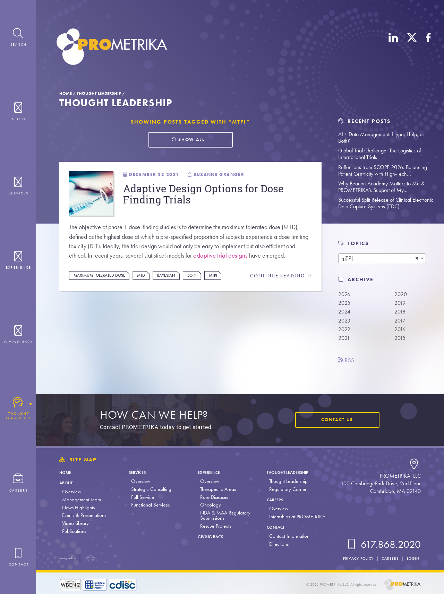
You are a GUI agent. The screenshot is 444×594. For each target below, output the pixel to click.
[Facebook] (428, 48)
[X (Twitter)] (412, 48)
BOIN (202, 292)
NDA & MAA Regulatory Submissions (223, 515)
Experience (210, 472)
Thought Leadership (99, 93)
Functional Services (149, 505)
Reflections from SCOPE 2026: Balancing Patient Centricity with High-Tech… (382, 170)
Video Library (75, 523)
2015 (400, 341)
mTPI (224, 292)
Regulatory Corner (285, 489)
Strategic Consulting (150, 489)
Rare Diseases (212, 497)
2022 (345, 331)
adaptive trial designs (274, 262)
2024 (345, 313)
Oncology (208, 505)
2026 (345, 294)
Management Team (81, 499)
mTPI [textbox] (347, 258)
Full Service (141, 497)
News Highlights (78, 507)
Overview (71, 491)
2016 (400, 331)
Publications (74, 531)
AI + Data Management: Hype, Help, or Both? (381, 137)
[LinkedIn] (393, 48)
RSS (347, 363)
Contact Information (287, 536)
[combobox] (382, 258)
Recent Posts (364, 121)
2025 (345, 304)
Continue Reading (280, 292)
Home (65, 93)
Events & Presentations (84, 515)
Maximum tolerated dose (102, 292)
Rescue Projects (213, 526)
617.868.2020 (383, 544)
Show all (188, 140)
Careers (274, 499)
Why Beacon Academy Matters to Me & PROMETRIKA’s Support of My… (381, 187)
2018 (400, 313)
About (67, 482)
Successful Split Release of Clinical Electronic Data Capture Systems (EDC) (385, 203)
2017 (400, 322)
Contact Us (335, 420)
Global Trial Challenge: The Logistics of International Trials (379, 154)
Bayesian (175, 292)
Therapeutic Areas (216, 489)
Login (412, 558)
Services (138, 472)
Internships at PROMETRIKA (295, 516)
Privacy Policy (355, 558)
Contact (275, 527)
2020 (401, 294)
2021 (344, 341)
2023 (345, 322)
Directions (276, 544)
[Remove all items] (417, 258)
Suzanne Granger (222, 177)
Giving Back (212, 536)
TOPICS (358, 243)
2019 (400, 304)
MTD (148, 292)
